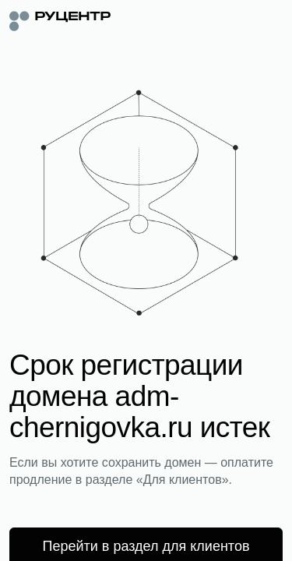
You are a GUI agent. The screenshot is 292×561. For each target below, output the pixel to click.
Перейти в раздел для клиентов (146, 546)
